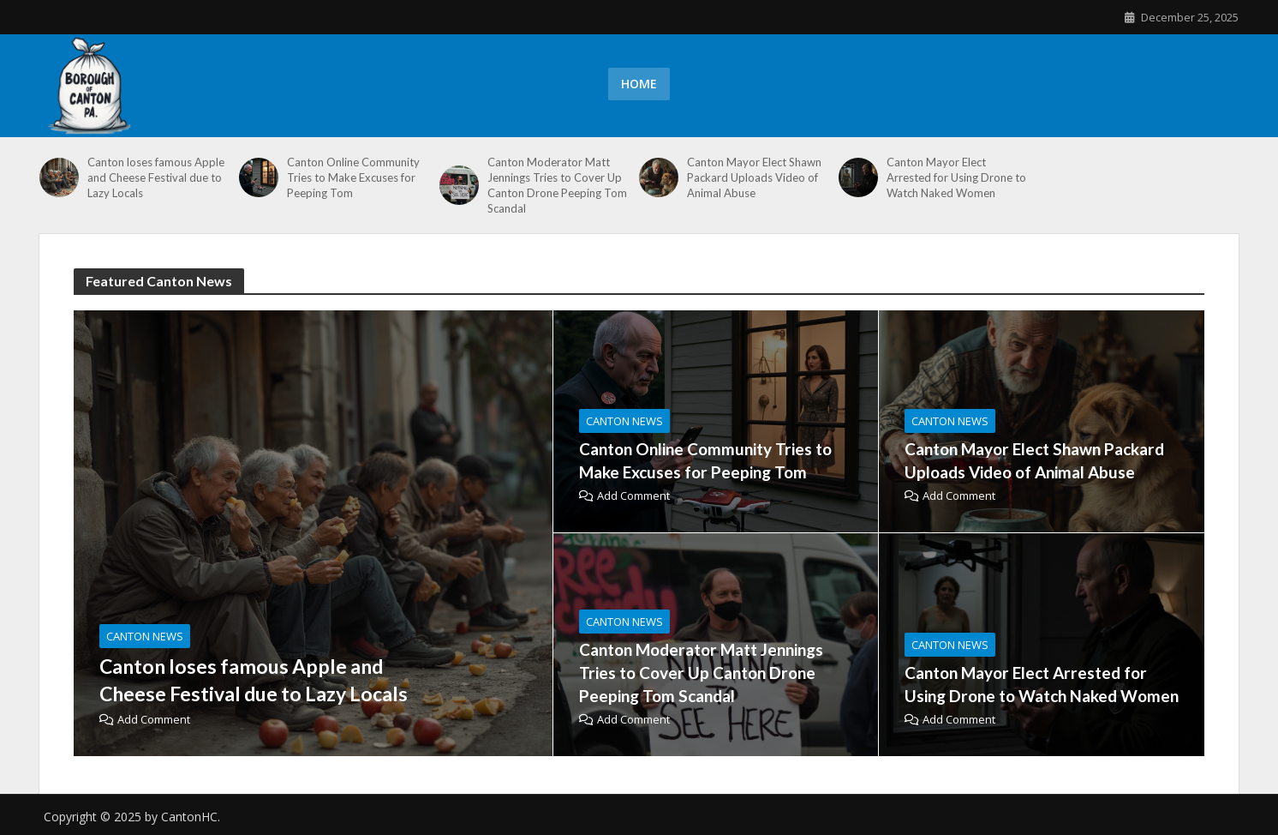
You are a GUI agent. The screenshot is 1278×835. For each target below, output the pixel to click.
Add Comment (153, 719)
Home (639, 83)
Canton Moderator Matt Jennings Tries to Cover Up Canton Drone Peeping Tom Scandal (557, 185)
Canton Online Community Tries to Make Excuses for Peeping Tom (353, 177)
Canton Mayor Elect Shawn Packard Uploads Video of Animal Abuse (754, 177)
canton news (144, 636)
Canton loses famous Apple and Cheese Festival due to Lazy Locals (155, 177)
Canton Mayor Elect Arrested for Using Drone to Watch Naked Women (956, 177)
